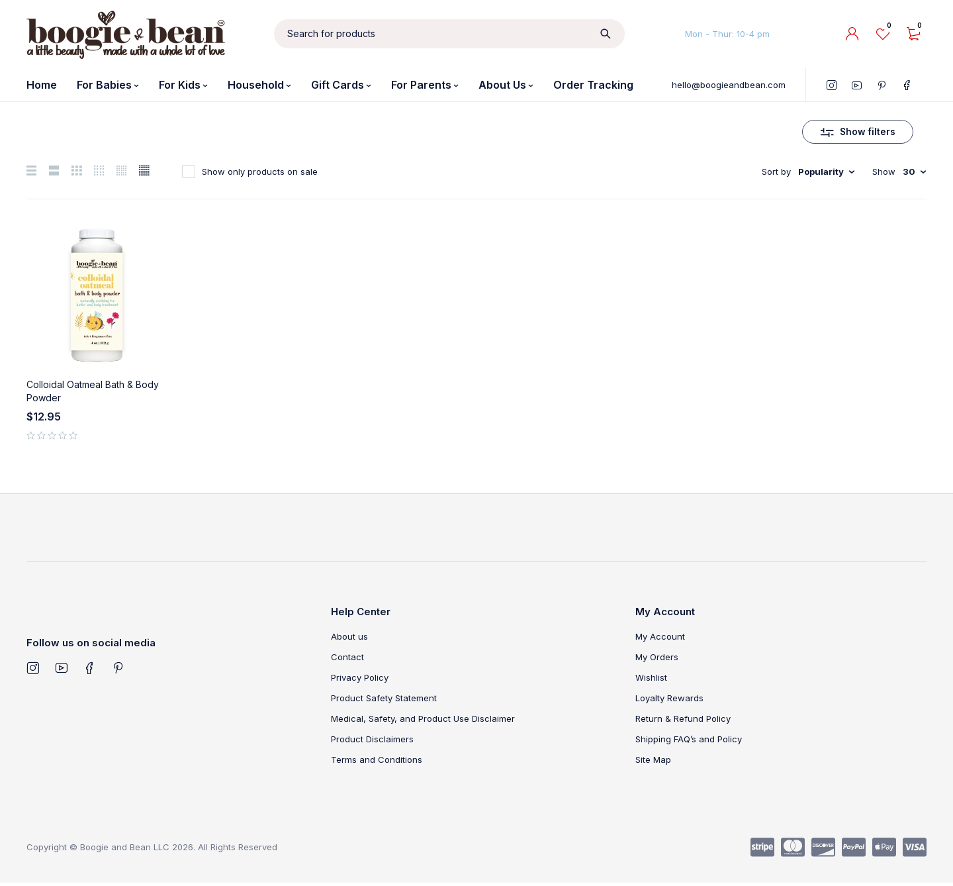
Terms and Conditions (376, 762)
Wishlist (651, 680)
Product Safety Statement (384, 700)
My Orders (656, 659)
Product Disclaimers (372, 741)
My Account (660, 639)
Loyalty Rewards (669, 700)
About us (349, 639)
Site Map (653, 762)
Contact (347, 659)
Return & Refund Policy (683, 721)
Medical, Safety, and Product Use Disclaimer (423, 721)
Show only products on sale (260, 174)
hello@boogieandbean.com (729, 84)
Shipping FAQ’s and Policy (688, 741)
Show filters (867, 132)
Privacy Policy (359, 680)
